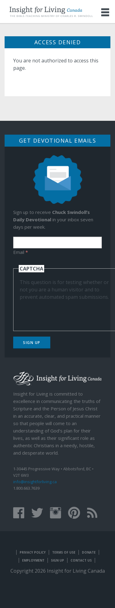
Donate (89, 552)
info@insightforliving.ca (35, 481)
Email (20, 252)
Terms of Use (63, 552)
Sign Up (31, 342)
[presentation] (66, 313)
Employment (33, 560)
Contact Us (81, 560)
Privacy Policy (33, 552)
